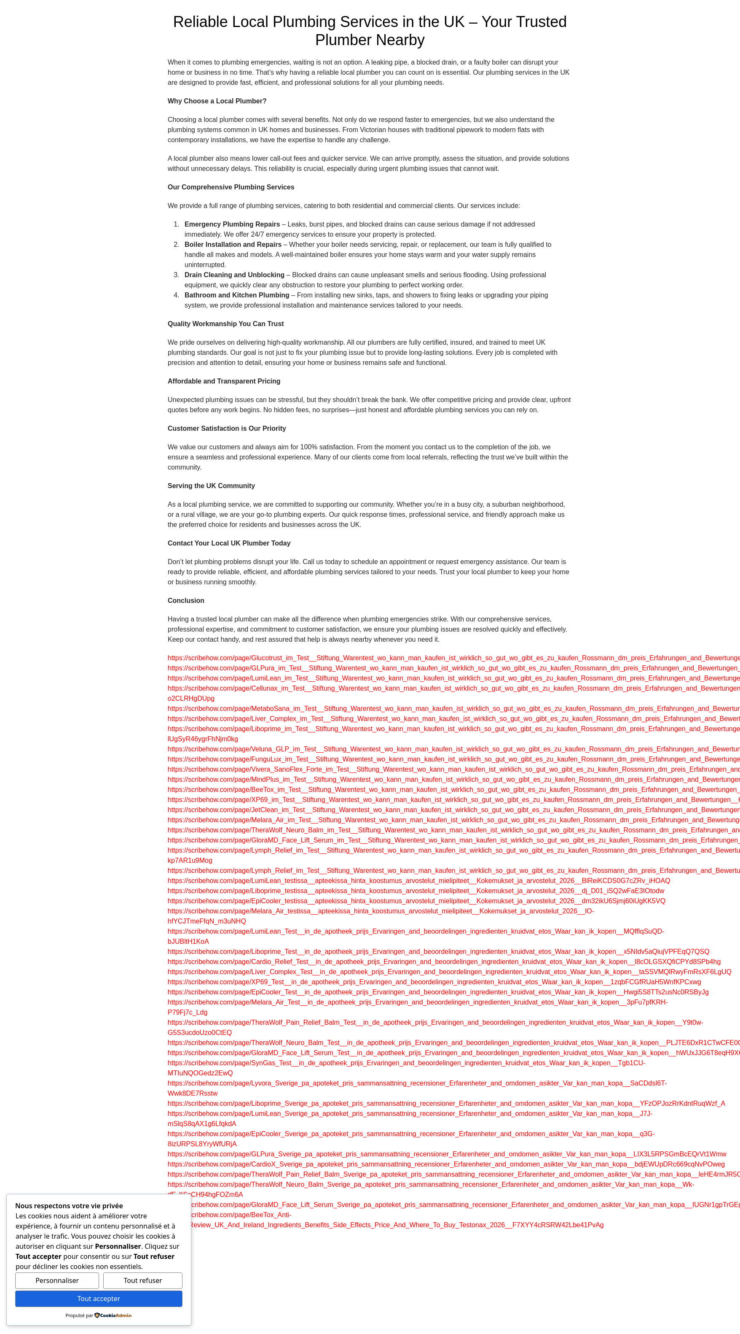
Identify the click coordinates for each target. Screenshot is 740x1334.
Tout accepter (99, 1298)
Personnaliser (57, 1280)
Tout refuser (143, 1280)
